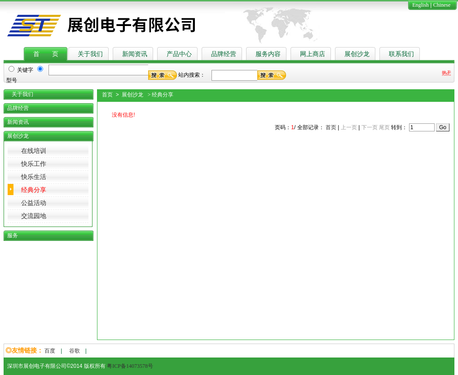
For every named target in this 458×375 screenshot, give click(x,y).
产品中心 (179, 54)
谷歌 (74, 351)
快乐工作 (33, 164)
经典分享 (33, 190)
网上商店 (312, 54)
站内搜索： (191, 75)
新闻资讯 (134, 54)
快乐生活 (33, 177)
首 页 (45, 54)
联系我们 (401, 54)
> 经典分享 (159, 95)
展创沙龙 (357, 54)
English (420, 5)
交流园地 (33, 216)
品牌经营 (223, 54)
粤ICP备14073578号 (130, 366)
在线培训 (33, 151)
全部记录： (310, 127)
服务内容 (268, 54)
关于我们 (90, 54)
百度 (49, 351)
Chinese (442, 5)
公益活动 (33, 203)
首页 (331, 127)
